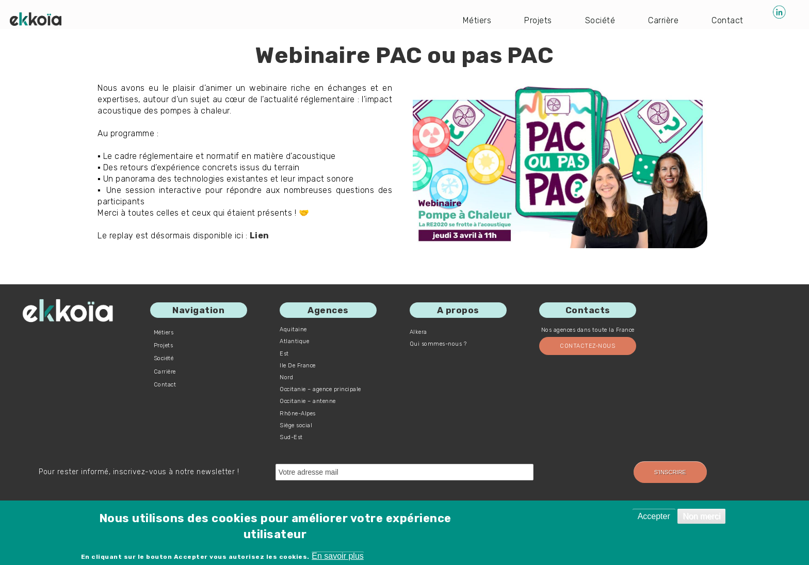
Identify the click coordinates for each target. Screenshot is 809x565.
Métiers (477, 20)
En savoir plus (338, 556)
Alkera (418, 332)
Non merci (701, 516)
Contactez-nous (587, 346)
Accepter (654, 516)
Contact (727, 20)
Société (600, 20)
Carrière (663, 20)
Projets (538, 20)
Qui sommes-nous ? (438, 344)
